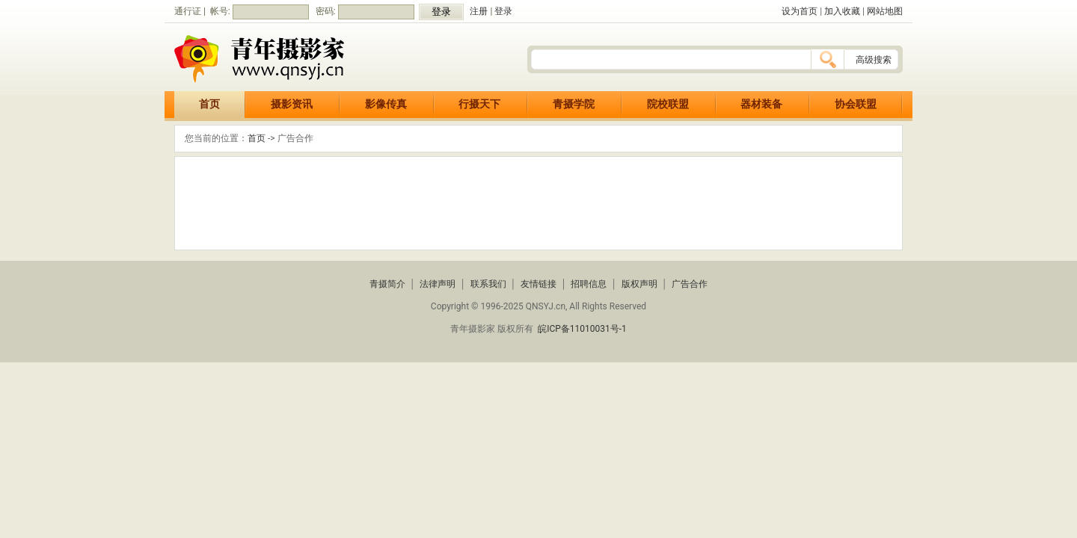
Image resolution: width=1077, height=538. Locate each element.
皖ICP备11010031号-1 (582, 329)
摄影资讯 (292, 104)
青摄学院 (574, 104)
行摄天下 (479, 104)
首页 (209, 104)
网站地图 (885, 11)
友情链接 (538, 284)
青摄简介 (387, 284)
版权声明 (639, 284)
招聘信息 (589, 284)
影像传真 (386, 104)
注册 (479, 11)
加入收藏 (842, 11)
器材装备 (761, 104)
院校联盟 (668, 104)
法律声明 (437, 284)
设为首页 (799, 11)
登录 (503, 11)
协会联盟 (856, 104)
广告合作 (690, 284)
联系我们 (488, 284)
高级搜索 (874, 60)
